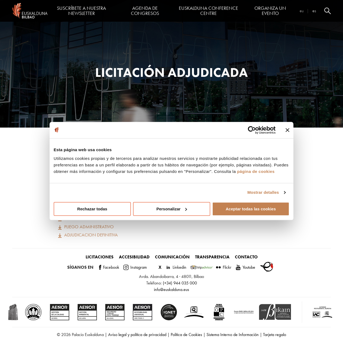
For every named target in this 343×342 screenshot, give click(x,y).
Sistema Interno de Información (232, 334)
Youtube (245, 267)
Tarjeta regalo (274, 334)
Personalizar (171, 209)
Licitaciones (100, 257)
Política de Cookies (186, 334)
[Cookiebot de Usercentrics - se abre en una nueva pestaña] (252, 130)
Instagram (135, 267)
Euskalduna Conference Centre (208, 10)
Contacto (246, 257)
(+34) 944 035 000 (180, 283)
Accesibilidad (134, 257)
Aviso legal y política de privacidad (137, 334)
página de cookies (256, 171)
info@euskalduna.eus (171, 289)
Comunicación (172, 257)
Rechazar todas (92, 209)
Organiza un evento (270, 10)
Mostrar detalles (263, 192)
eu (302, 11)
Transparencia (212, 257)
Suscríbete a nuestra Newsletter (81, 10)
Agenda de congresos (145, 10)
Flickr (223, 267)
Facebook (109, 267)
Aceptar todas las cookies (251, 209)
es (314, 11)
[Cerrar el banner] (287, 130)
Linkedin (176, 267)
